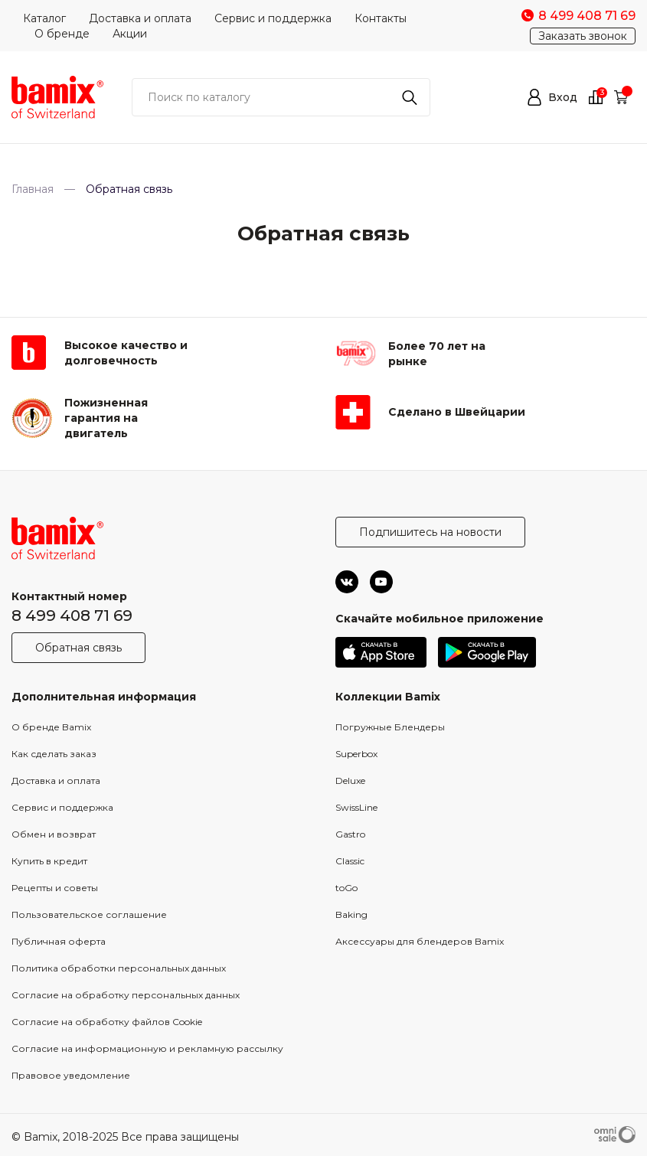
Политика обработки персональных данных (118, 968)
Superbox (356, 753)
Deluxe (350, 780)
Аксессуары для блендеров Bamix (419, 941)
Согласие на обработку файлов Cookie (106, 1021)
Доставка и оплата (140, 18)
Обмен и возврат (53, 834)
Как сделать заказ (53, 753)
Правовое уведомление (70, 1075)
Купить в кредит (49, 861)
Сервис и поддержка (273, 18)
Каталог (44, 18)
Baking (351, 914)
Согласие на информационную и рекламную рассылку (147, 1048)
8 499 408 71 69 (71, 615)
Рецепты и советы (54, 887)
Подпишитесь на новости (430, 532)
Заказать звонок (582, 36)
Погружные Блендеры (390, 727)
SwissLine (356, 807)
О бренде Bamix (51, 727)
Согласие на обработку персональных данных (125, 995)
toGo (346, 887)
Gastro (350, 834)
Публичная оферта (58, 941)
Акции (130, 34)
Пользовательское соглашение (89, 914)
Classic (349, 861)
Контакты (381, 18)
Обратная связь (78, 648)
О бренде (62, 34)
